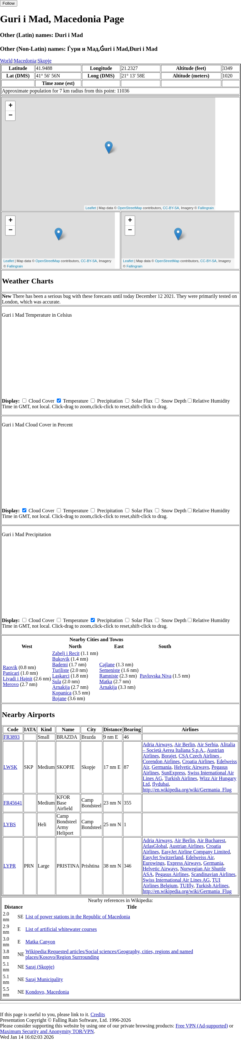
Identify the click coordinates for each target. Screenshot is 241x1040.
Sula (56, 681)
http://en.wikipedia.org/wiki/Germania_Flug (187, 789)
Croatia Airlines (198, 761)
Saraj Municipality (44, 979)
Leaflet (91, 208)
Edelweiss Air (200, 857)
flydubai (160, 784)
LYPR (9, 865)
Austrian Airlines (186, 846)
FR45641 (12, 802)
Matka (105, 681)
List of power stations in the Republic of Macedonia (77, 916)
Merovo (11, 684)
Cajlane (107, 664)
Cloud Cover (41, 401)
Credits (97, 1014)
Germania (161, 767)
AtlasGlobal (155, 846)
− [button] (10, 115)
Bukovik (60, 659)
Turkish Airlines (180, 778)
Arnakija (61, 687)
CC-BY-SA (171, 208)
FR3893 (11, 737)
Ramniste (108, 675)
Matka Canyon (40, 941)
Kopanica (61, 692)
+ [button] (10, 106)
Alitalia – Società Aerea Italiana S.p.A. (189, 747)
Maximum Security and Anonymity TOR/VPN (47, 1031)
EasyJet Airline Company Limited (195, 851)
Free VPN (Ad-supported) (201, 1025)
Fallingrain (206, 208)
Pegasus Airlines (172, 874)
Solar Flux (142, 401)
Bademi (60, 664)
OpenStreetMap (130, 208)
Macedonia (25, 60)
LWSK (10, 767)
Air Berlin (184, 744)
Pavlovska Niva (155, 675)
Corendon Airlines (161, 761)
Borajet (168, 755)
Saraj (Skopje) (39, 966)
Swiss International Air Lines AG (176, 880)
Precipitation (110, 401)
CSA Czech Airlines (199, 755)
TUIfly (186, 885)
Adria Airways (157, 744)
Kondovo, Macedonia (47, 992)
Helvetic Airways (191, 767)
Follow (9, 3)
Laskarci (60, 675)
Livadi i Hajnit (17, 678)
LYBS (9, 824)
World (6, 60)
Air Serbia (207, 744)
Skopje (44, 60)
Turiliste (60, 670)
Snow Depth (173, 401)
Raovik (10, 667)
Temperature (75, 401)
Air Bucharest (211, 840)
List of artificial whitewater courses (61, 929)
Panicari (11, 673)
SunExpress (173, 772)
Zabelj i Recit (65, 653)
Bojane (59, 698)
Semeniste (109, 670)
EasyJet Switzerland (163, 857)
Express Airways (184, 863)
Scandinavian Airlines (213, 874)
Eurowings (153, 863)
